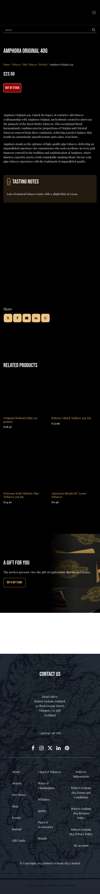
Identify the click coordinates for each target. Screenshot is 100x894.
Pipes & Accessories (45, 824)
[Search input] (47, 30)
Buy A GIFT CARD (14, 582)
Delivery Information (81, 774)
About (16, 772)
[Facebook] (17, 318)
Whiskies (43, 799)
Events (16, 817)
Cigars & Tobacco (49, 772)
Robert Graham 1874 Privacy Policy (81, 831)
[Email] (26, 318)
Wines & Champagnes (46, 785)
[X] (8, 318)
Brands (42, 838)
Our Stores (19, 794)
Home (6, 64)
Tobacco (16, 64)
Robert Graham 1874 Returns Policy (81, 813)
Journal (16, 829)
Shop (15, 806)
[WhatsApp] (45, 318)
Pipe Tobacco (30, 64)
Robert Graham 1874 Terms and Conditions (81, 792)
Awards (17, 783)
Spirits (42, 811)
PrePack (43, 64)
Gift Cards (18, 840)
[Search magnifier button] (94, 30)
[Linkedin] (36, 318)
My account (81, 845)
